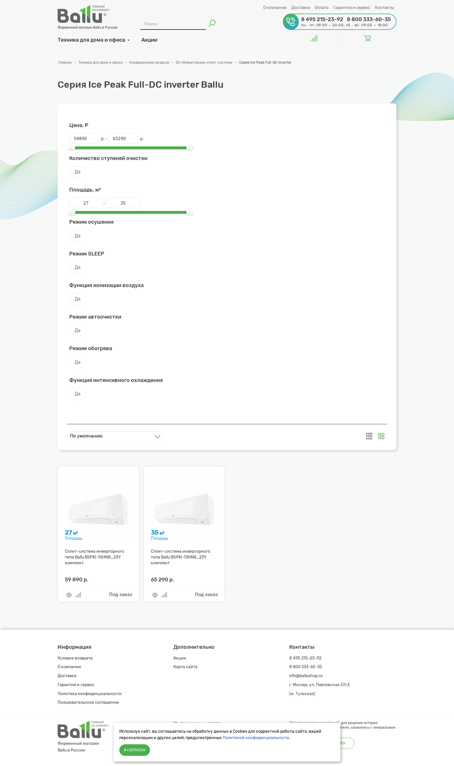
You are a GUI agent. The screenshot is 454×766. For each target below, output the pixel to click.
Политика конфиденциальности (90, 693)
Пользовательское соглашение (88, 702)
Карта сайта (185, 666)
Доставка (300, 7)
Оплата (322, 7)
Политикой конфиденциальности (256, 737)
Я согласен (134, 749)
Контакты (384, 7)
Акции (179, 658)
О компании (275, 7)
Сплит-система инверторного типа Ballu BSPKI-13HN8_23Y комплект (180, 557)
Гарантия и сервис (351, 7)
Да (77, 171)
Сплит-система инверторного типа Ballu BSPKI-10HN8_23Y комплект (94, 557)
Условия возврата (75, 658)
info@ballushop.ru (306, 675)
